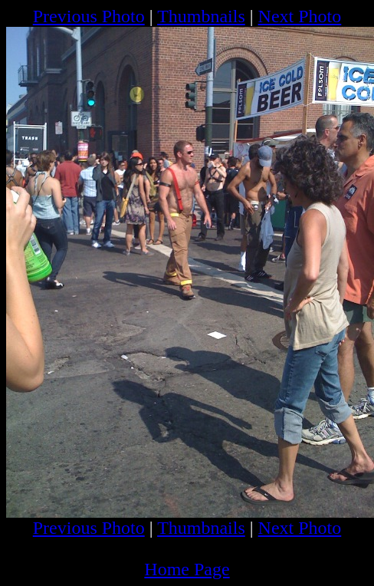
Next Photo (300, 16)
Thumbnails (201, 16)
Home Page (186, 569)
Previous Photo (89, 16)
